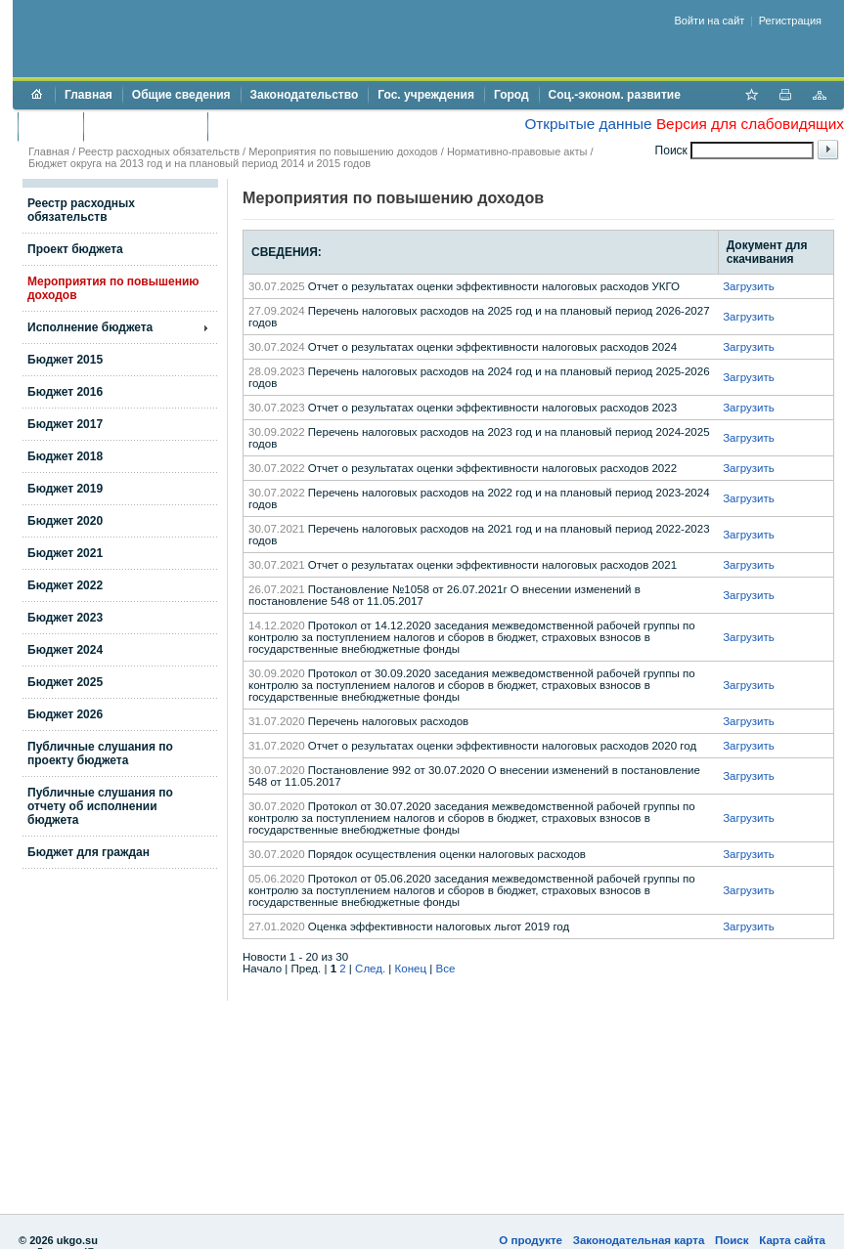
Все (445, 968)
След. (370, 968)
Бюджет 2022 (65, 585)
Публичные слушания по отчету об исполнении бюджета (100, 806)
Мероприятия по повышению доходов (342, 151)
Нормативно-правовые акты (517, 151)
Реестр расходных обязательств (159, 151)
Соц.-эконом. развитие (615, 95)
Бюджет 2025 (65, 682)
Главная (88, 95)
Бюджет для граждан (88, 852)
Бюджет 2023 (65, 617)
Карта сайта (792, 1240)
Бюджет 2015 (65, 359)
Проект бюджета (75, 249)
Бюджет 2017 (65, 424)
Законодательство (304, 95)
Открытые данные (587, 123)
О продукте (530, 1240)
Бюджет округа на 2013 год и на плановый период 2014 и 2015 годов (199, 163)
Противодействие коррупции (301, 126)
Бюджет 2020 (65, 521)
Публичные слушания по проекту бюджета (100, 753)
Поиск (732, 1240)
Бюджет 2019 (65, 488)
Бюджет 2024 (65, 650)
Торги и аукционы (145, 126)
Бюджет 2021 (65, 553)
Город (511, 95)
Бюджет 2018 (65, 456)
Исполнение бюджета (90, 327)
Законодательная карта (639, 1240)
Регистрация (790, 20)
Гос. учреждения (426, 95)
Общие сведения (181, 95)
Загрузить (749, 286)
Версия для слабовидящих (750, 123)
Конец (410, 968)
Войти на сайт (710, 20)
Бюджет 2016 (65, 392)
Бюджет (50, 126)
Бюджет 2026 (65, 714)
